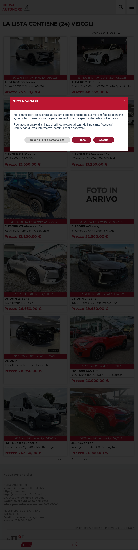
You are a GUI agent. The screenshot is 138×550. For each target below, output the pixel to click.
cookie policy (109, 118)
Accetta (103, 139)
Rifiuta (82, 139)
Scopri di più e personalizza (47, 139)
